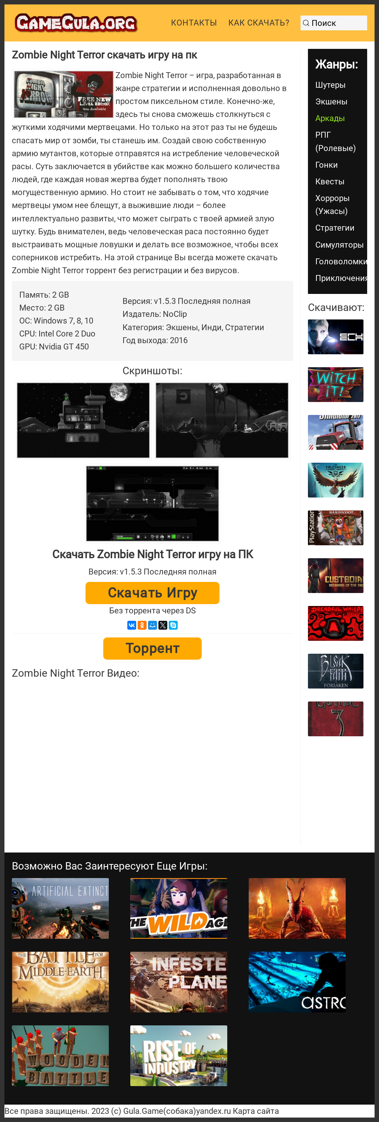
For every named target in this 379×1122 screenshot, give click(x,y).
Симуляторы (339, 244)
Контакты (194, 22)
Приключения (341, 278)
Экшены (331, 101)
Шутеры (330, 85)
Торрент (152, 648)
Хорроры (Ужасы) (332, 205)
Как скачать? (258, 22)
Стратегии (335, 227)
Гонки (326, 165)
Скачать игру (153, 593)
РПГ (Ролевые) (335, 141)
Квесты (330, 181)
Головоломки (341, 261)
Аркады (330, 118)
